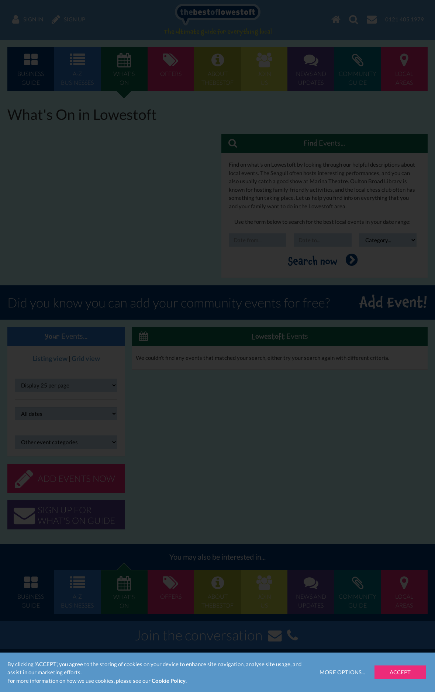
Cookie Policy (169, 680)
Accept (400, 672)
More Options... (342, 672)
